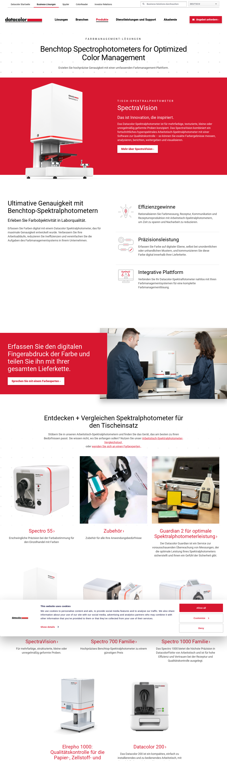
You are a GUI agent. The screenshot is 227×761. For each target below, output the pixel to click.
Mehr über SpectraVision (136, 150)
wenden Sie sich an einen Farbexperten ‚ (116, 448)
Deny (201, 752)
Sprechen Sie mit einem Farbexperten (35, 382)
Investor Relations (103, 4)
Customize (201, 742)
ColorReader (82, 4)
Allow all (201, 732)
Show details (48, 751)
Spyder (65, 4)
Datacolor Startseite (20, 4)
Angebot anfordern (202, 21)
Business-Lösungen (46, 4)
